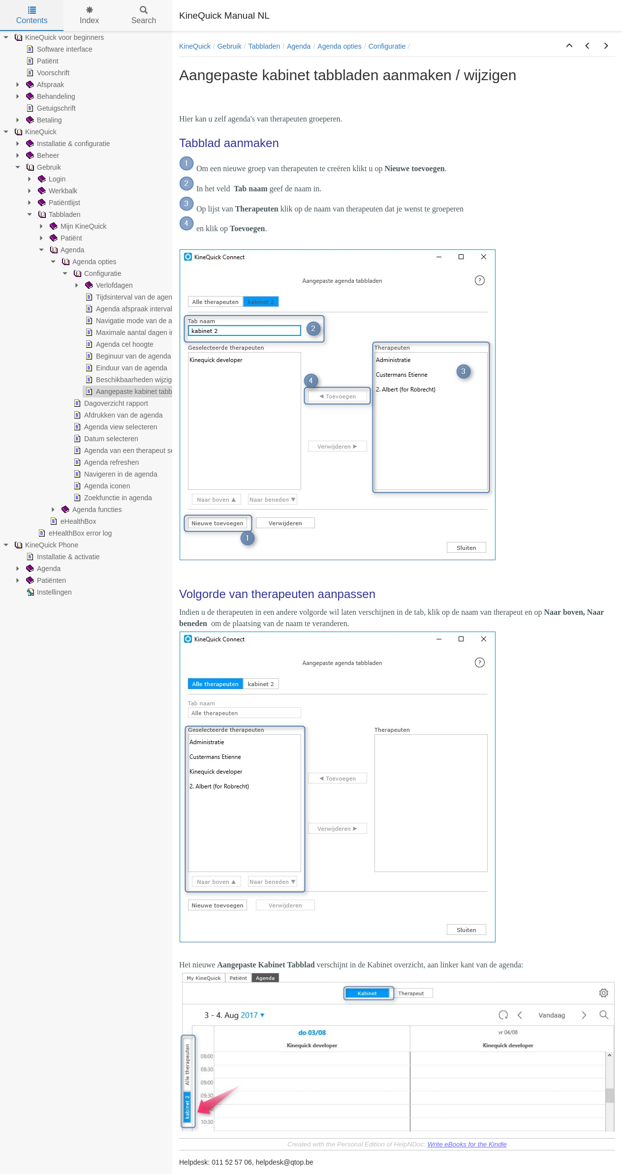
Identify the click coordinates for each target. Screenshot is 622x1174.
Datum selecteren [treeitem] (104, 439)
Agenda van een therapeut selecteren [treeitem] (135, 450)
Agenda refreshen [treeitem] (105, 462)
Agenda (299, 46)
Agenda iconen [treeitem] (100, 486)
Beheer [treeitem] (41, 155)
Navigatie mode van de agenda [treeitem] (137, 321)
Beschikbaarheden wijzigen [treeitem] (131, 380)
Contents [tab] (32, 15)
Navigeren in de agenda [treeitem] (114, 474)
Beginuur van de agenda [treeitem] (127, 356)
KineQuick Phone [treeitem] (45, 545)
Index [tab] (89, 15)
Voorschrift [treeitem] (46, 73)
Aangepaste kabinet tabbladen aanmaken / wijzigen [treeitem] (168, 391)
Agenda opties (339, 46)
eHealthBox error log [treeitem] (74, 533)
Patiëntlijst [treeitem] (58, 203)
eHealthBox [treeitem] (72, 521)
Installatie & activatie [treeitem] (62, 557)
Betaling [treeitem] (43, 120)
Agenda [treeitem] (66, 250)
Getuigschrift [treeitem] (50, 108)
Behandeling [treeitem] (49, 96)
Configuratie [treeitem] (96, 273)
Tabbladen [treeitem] (58, 214)
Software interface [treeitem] (58, 49)
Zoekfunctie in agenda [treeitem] (111, 498)
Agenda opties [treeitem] (88, 262)
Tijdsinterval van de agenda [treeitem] (131, 297)
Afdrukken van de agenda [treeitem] (117, 415)
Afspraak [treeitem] (44, 84)
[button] (569, 46)
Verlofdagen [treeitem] (108, 285)
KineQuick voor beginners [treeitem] (58, 37)
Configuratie (387, 46)
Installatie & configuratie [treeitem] (67, 144)
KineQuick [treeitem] (34, 132)
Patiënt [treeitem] (41, 61)
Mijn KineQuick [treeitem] (77, 226)
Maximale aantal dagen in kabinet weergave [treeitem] (156, 332)
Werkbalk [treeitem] (56, 191)
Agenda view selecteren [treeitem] (114, 427)
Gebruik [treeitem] (42, 167)
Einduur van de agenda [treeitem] (125, 368)
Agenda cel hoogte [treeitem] (118, 344)
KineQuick (195, 46)
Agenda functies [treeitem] (91, 509)
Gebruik (230, 46)
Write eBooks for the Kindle (467, 1144)
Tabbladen (264, 46)
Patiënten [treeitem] (45, 580)
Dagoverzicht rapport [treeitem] (109, 403)
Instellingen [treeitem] (48, 592)
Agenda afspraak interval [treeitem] (127, 309)
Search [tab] (143, 15)
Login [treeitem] (50, 179)
